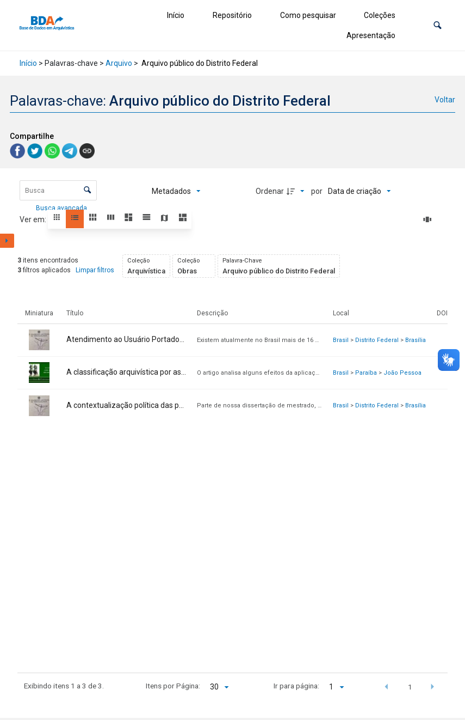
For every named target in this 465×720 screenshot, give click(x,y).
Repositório (232, 15)
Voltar (445, 99)
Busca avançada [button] (62, 208)
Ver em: (34, 219)
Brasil (341, 340)
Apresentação (370, 35)
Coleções (379, 15)
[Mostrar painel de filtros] (7, 241)
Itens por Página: (173, 685)
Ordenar (270, 191)
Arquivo (119, 63)
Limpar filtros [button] (95, 270)
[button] (437, 25)
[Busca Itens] (58, 190)
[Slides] (429, 219)
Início (175, 15)
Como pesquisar (308, 15)
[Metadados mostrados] (176, 191)
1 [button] (410, 686)
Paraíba (366, 372)
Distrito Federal (377, 340)
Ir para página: (296, 685)
